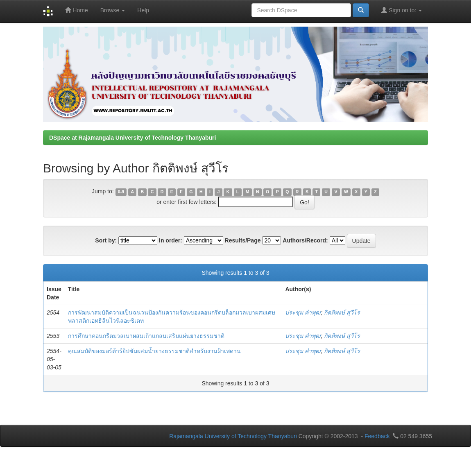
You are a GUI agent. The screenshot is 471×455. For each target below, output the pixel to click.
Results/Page (243, 240)
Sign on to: (401, 10)
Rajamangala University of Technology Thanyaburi (233, 436)
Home (76, 10)
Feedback (377, 436)
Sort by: (106, 240)
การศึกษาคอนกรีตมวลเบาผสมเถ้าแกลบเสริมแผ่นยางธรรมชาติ (146, 336)
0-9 (121, 191)
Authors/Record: (305, 240)
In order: (170, 240)
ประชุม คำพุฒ (303, 312)
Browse (112, 10)
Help (143, 10)
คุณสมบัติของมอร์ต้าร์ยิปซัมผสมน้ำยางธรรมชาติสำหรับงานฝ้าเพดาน (154, 351)
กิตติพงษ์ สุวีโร (342, 312)
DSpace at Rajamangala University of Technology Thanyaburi (132, 137)
